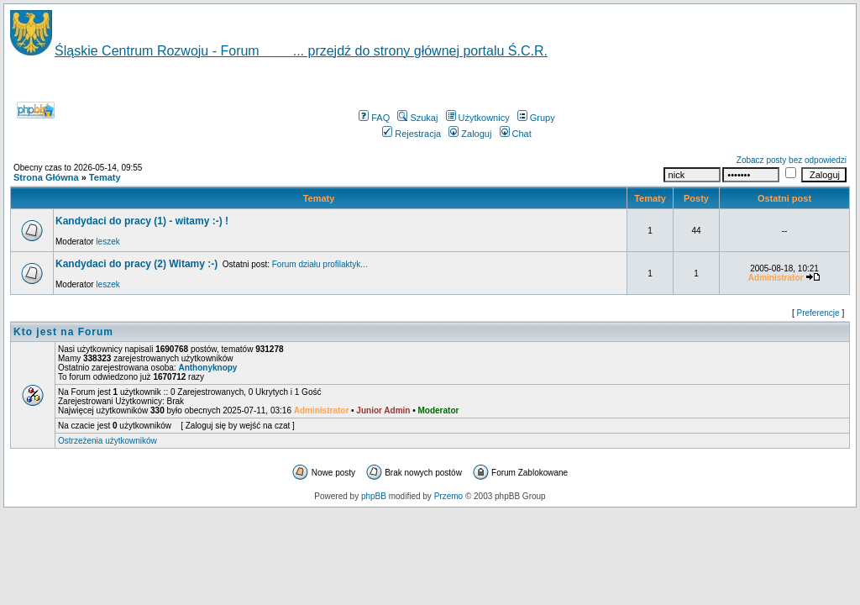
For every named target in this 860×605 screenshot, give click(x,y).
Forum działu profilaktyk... (320, 264)
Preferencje (818, 313)
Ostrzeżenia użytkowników (107, 440)
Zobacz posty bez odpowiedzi (792, 160)
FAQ (374, 118)
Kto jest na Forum (63, 332)
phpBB (373, 496)
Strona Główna (46, 177)
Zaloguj (469, 134)
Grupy (536, 118)
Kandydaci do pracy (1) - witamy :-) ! (141, 221)
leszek (107, 241)
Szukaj (417, 118)
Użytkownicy (478, 118)
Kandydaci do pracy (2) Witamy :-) (136, 264)
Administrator (321, 410)
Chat (516, 134)
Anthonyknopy (207, 367)
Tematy (105, 177)
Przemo (448, 496)
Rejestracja (411, 134)
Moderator (438, 410)
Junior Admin (383, 410)
